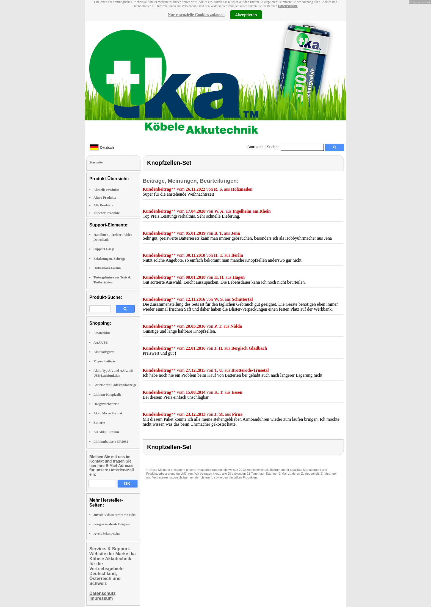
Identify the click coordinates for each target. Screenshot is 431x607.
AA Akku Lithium (106, 432)
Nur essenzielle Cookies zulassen (196, 14)
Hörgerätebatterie (106, 404)
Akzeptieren (246, 14)
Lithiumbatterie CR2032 (110, 442)
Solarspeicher (106, 533)
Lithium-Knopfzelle (107, 395)
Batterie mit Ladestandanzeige (115, 385)
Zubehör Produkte (106, 213)
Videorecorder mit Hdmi (115, 515)
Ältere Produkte (104, 197)
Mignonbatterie (104, 361)
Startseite (255, 147)
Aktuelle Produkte (106, 190)
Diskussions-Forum (107, 268)
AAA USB (100, 342)
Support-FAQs (103, 249)
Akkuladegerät (104, 352)
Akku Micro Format (107, 413)
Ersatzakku (101, 333)
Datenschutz (287, 6)
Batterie (99, 423)
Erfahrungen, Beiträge (109, 259)
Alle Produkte (103, 205)
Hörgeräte (112, 524)
